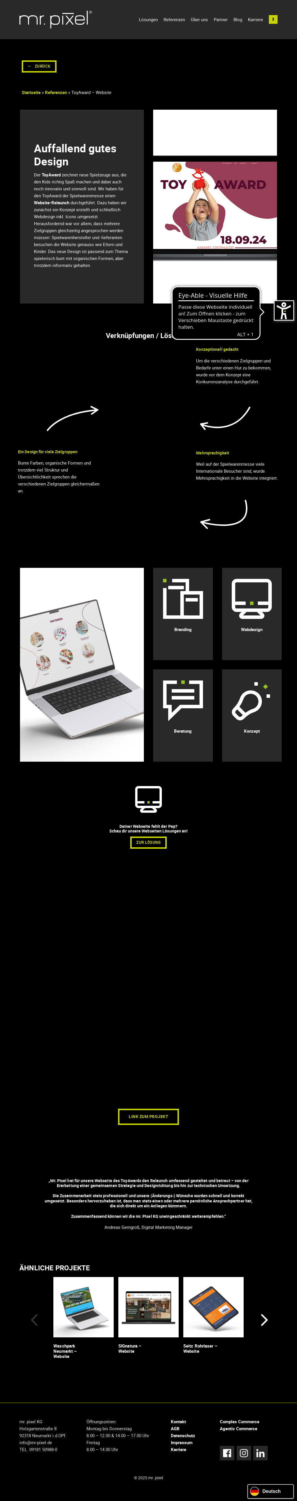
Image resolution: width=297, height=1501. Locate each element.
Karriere (255, 21)
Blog (237, 21)
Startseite (31, 95)
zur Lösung (148, 845)
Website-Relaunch (51, 205)
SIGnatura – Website (129, 1351)
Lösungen (148, 21)
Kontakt (178, 1425)
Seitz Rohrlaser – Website (200, 1351)
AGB (175, 1432)
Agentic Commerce (238, 1432)
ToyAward (50, 177)
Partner (221, 21)
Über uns (199, 21)
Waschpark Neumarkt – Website (65, 1354)
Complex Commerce (239, 1425)
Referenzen (174, 21)
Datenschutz (183, 1439)
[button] (273, 21)
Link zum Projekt (148, 1119)
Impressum (182, 1445)
